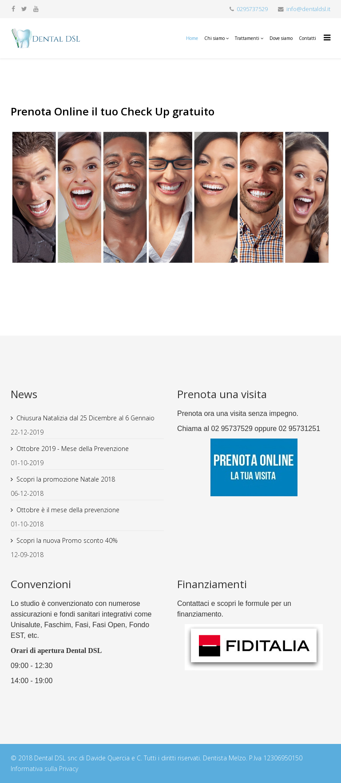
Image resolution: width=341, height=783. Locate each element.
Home (192, 38)
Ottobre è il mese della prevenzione (67, 510)
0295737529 (252, 9)
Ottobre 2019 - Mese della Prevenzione (72, 448)
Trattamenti (247, 38)
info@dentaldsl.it (308, 9)
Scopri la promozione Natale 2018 (65, 479)
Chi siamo (214, 38)
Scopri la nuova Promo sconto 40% (67, 540)
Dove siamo (281, 38)
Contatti (307, 38)
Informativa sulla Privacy (44, 768)
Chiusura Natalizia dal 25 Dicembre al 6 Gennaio (85, 418)
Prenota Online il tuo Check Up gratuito (112, 111)
